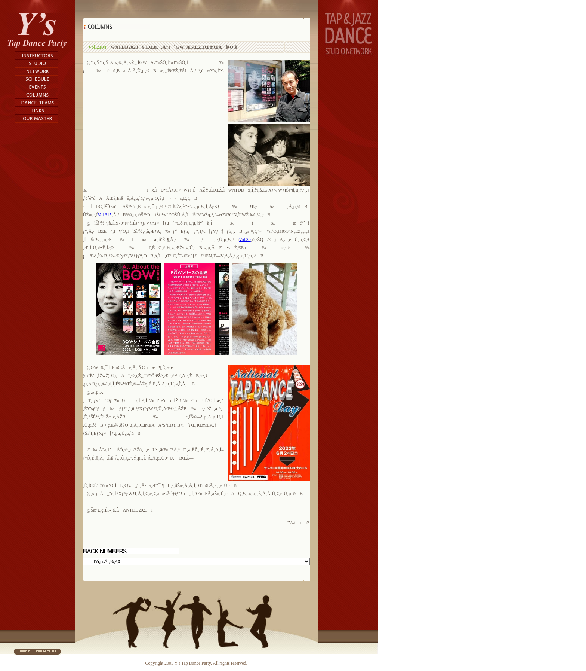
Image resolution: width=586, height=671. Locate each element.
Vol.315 (104, 214)
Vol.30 (244, 239)
